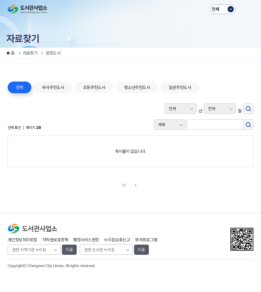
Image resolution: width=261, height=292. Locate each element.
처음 (125, 185)
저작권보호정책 (55, 239)
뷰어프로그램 (146, 239)
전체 (215, 9)
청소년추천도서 (137, 87)
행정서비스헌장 (86, 239)
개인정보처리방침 (22, 239)
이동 (69, 249)
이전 (136, 185)
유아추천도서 (53, 87)
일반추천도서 (180, 87)
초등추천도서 (94, 87)
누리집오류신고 (117, 239)
